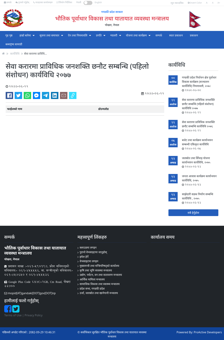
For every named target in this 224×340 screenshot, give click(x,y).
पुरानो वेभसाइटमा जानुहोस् (93, 252)
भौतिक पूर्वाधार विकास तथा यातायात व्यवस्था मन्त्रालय (112, 18)
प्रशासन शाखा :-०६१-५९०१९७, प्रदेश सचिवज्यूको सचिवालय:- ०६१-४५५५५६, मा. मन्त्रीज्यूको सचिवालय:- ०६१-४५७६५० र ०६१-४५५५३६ (38, 270)
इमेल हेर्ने (84, 257)
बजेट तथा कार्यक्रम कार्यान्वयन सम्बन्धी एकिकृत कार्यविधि (197, 144)
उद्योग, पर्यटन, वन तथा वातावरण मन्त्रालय (101, 275)
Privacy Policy (33, 315)
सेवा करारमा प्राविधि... (35, 53)
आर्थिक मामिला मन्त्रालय (92, 279)
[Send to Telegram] (45, 95)
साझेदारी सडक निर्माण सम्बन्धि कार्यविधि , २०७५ (197, 198)
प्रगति (99, 35)
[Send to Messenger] (36, 95)
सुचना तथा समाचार (49, 35)
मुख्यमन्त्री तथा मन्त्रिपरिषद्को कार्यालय (99, 266)
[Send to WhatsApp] (27, 95)
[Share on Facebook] (9, 95)
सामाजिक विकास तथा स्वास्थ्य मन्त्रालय (100, 284)
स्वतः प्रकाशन (176, 35)
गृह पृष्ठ (8, 35)
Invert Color (195, 2)
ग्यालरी (113, 35)
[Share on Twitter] (18, 95)
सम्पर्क (8, 2)
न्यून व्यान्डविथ (177, 3)
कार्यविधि (14, 53)
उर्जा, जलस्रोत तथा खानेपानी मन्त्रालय (99, 293)
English (98, 2)
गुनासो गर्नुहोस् (22, 2)
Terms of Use (13, 315)
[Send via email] (63, 95)
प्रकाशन (194, 35)
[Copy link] (72, 95)
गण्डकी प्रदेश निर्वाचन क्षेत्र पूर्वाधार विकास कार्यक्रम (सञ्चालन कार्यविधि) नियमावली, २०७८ (199, 83)
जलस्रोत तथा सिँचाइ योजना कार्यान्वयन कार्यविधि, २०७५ (196, 162)
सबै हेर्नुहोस (193, 213)
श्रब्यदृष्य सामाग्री (13, 44)
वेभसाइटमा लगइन (89, 261)
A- (207, 2)
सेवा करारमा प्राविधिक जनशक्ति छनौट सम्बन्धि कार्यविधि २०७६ (198, 126)
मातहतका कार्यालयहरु (43, 2)
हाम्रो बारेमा (25, 35)
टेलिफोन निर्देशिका (64, 2)
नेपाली (78, 2)
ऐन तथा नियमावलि (77, 35)
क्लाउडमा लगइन (88, 247)
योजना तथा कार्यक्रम (136, 35)
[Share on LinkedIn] (54, 95)
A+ (218, 2)
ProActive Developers (208, 332)
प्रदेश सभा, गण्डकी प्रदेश (92, 288)
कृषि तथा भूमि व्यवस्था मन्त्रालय (96, 270)
